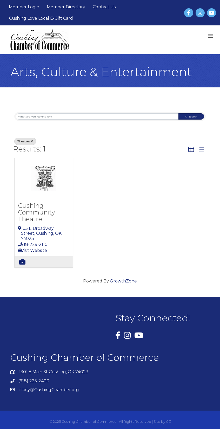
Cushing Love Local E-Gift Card (41, 18)
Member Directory (66, 6)
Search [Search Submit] (191, 116)
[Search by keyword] (97, 116)
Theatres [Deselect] (25, 141)
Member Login (24, 6)
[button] (191, 149)
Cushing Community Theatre (36, 212)
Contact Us (104, 6)
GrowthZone (123, 281)
